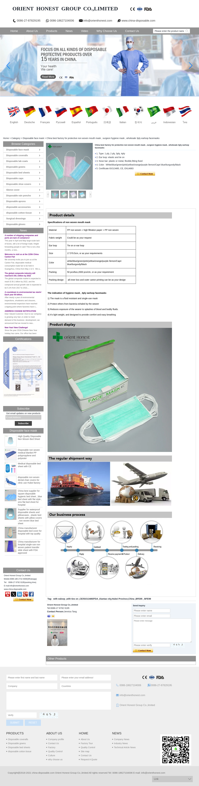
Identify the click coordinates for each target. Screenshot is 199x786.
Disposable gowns (15, 167)
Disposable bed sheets (18, 172)
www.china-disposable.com (138, 20)
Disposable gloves (15, 224)
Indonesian (169, 122)
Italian (123, 122)
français (45, 122)
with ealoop (59, 599)
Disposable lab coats (17, 161)
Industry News (121, 743)
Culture (51, 755)
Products (51, 31)
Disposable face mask (33, 138)
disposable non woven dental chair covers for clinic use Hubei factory (29, 480)
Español (76, 122)
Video (84, 31)
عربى (154, 122)
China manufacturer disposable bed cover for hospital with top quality (30, 531)
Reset (33, 722)
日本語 (107, 122)
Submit (14, 722)
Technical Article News (125, 747)
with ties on (72, 599)
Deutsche (29, 122)
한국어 (138, 122)
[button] (40, 373)
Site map (85, 751)
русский (60, 122)
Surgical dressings (16, 218)
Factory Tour (87, 743)
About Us (32, 31)
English (14, 122)
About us (54, 733)
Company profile (56, 739)
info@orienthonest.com (97, 20)
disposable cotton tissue (19, 213)
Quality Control (55, 751)
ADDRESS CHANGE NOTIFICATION (20, 313)
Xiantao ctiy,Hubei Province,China (116, 599)
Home (14, 31)
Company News (121, 739)
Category (15, 138)
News (69, 31)
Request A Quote (89, 759)
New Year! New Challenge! (16, 329)
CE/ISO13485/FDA (89, 599)
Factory (51, 747)
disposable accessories (18, 207)
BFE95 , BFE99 (143, 599)
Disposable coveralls (17, 155)
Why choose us (107, 31)
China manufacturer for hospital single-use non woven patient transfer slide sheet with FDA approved (29, 547)
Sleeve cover (13, 190)
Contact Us (132, 31)
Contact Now (23, 600)
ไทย (185, 122)
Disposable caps (14, 178)
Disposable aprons (16, 201)
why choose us (55, 759)
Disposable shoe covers (18, 184)
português (91, 122)
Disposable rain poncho (18, 195)
